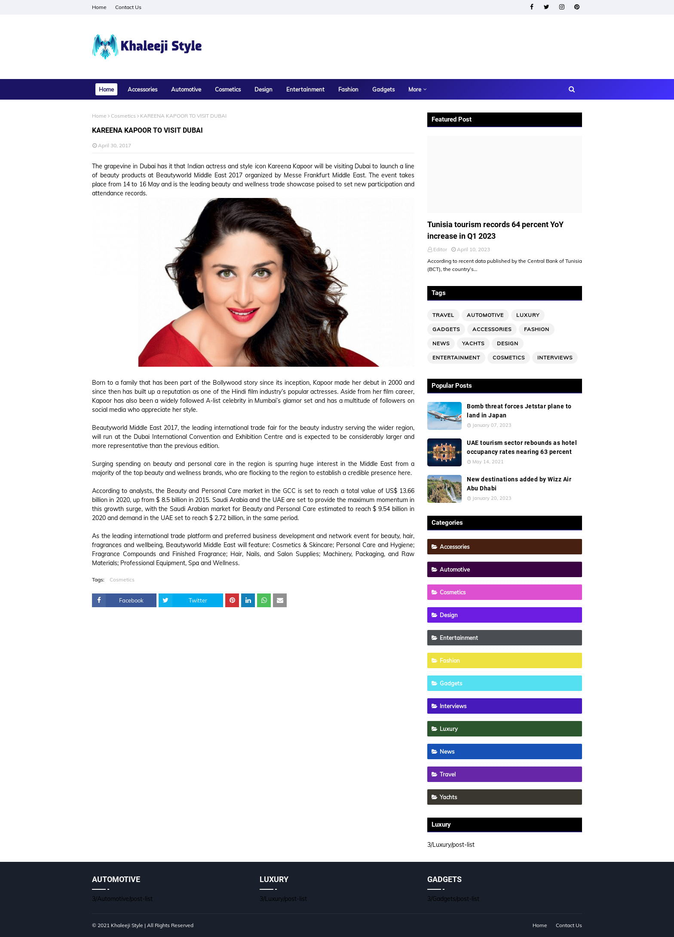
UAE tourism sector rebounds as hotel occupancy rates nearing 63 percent (522, 447)
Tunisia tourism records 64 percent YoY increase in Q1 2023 (495, 230)
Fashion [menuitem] (348, 89)
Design (507, 343)
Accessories (492, 329)
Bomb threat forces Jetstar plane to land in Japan (519, 411)
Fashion (536, 329)
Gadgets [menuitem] (383, 89)
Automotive (485, 315)
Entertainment (456, 357)
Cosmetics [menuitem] (228, 89)
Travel (443, 315)
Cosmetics (123, 116)
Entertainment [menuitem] (305, 89)
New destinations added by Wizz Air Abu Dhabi (519, 484)
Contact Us (128, 7)
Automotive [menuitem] (186, 89)
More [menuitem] (414, 89)
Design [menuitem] (263, 89)
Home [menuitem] (106, 89)
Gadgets (446, 329)
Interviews (555, 357)
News (441, 343)
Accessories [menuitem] (142, 89)
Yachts (473, 343)
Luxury (527, 315)
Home (99, 7)
